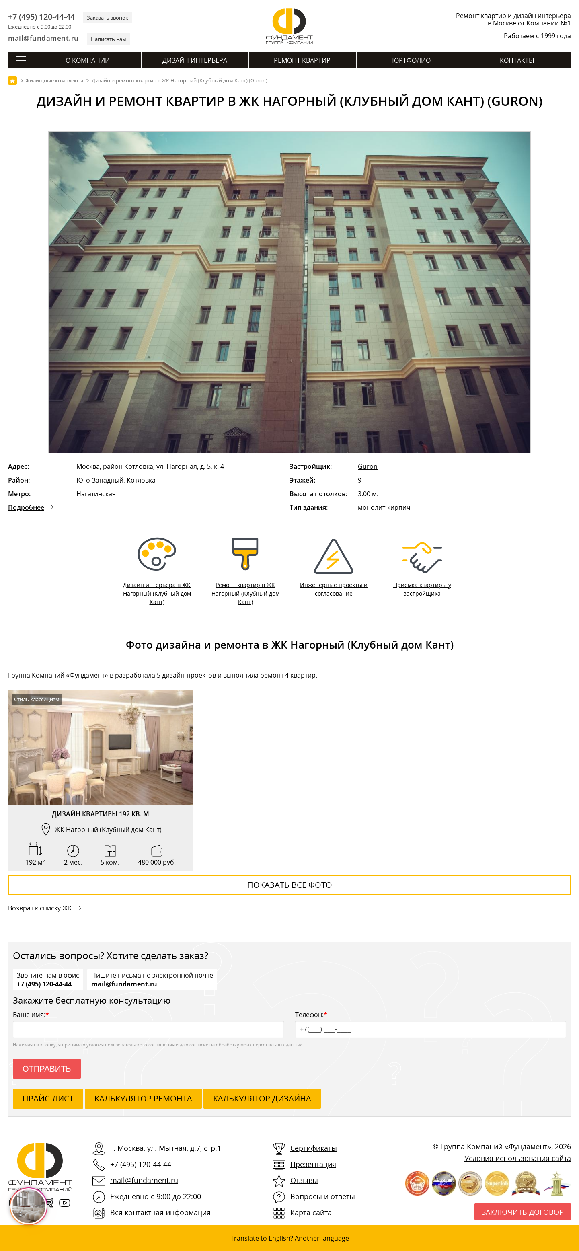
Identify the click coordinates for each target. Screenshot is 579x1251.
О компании (88, 60)
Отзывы (304, 1180)
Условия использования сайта (517, 1158)
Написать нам (108, 39)
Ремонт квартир (302, 60)
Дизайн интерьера (194, 60)
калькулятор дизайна (262, 1098)
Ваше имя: (148, 1024)
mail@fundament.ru (43, 38)
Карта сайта (311, 1212)
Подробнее (26, 507)
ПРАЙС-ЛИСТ (48, 1098)
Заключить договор (523, 1212)
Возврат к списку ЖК (40, 908)
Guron (368, 466)
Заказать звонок (107, 17)
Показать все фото (289, 884)
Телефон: (430, 1024)
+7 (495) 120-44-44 (41, 17)
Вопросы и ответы (322, 1196)
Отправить (47, 1068)
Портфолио (410, 60)
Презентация (313, 1164)
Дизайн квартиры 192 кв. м (100, 813)
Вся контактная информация (160, 1212)
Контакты (517, 60)
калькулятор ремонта (143, 1098)
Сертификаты (313, 1148)
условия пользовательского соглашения (130, 1044)
